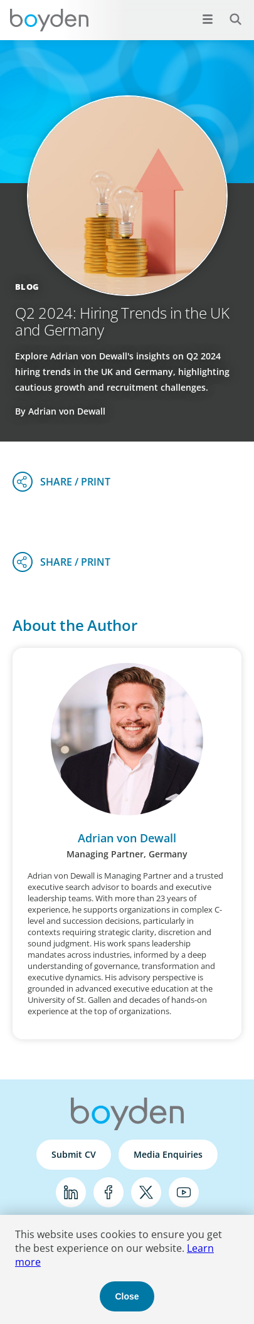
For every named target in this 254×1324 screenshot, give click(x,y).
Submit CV (73, 1154)
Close (127, 1296)
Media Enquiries (168, 1154)
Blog (27, 286)
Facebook (108, 1192)
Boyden (49, 20)
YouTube (184, 1192)
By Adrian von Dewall (60, 411)
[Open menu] (207, 19)
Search (228, 12)
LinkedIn (71, 1192)
